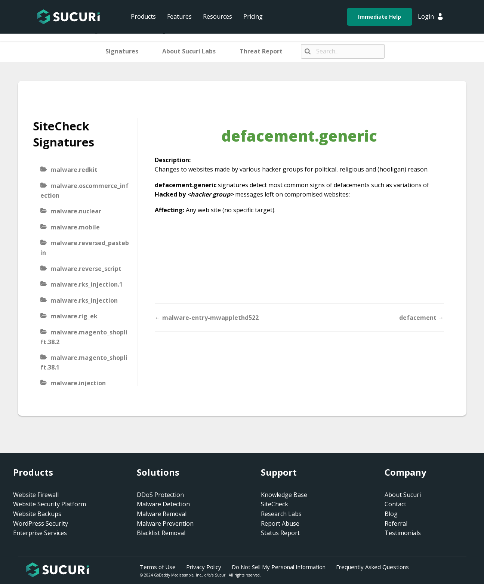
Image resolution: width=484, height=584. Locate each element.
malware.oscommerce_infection (84, 191)
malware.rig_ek (74, 316)
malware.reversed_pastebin (84, 248)
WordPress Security (40, 523)
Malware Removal (161, 514)
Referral (396, 523)
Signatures (121, 51)
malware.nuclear (75, 211)
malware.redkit (74, 170)
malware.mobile (75, 227)
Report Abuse (280, 523)
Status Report (280, 533)
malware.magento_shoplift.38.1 (83, 362)
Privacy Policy (203, 567)
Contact (395, 504)
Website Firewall (36, 495)
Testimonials (403, 533)
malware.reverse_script (85, 269)
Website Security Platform (49, 504)
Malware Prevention (165, 523)
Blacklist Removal (161, 533)
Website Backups (37, 514)
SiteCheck (274, 504)
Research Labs (281, 514)
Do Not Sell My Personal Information (279, 567)
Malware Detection (163, 504)
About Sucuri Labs (189, 51)
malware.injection (78, 383)
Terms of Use (158, 567)
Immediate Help (379, 16)
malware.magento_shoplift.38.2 (83, 337)
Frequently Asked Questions (372, 567)
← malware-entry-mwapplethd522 (207, 317)
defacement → (421, 317)
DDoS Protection (160, 495)
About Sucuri (403, 495)
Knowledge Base (284, 495)
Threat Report (261, 51)
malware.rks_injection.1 (86, 284)
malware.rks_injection (84, 300)
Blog (391, 514)
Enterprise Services (40, 533)
